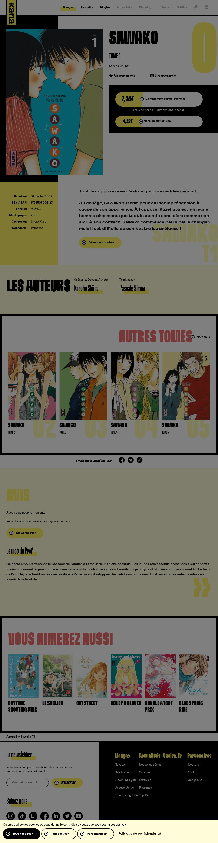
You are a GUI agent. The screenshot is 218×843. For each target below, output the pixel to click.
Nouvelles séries (150, 764)
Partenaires (199, 756)
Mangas (122, 756)
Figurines (145, 787)
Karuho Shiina (118, 65)
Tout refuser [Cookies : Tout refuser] (60, 833)
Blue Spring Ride (126, 795)
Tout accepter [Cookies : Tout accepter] (23, 833)
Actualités (149, 756)
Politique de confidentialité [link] (140, 833)
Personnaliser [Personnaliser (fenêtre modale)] (97, 833)
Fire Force (122, 772)
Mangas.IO (194, 780)
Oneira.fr (172, 756)
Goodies (144, 772)
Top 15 (143, 795)
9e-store (193, 764)
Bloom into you (125, 780)
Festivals (145, 780)
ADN (190, 772)
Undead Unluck (125, 787)
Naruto (120, 764)
